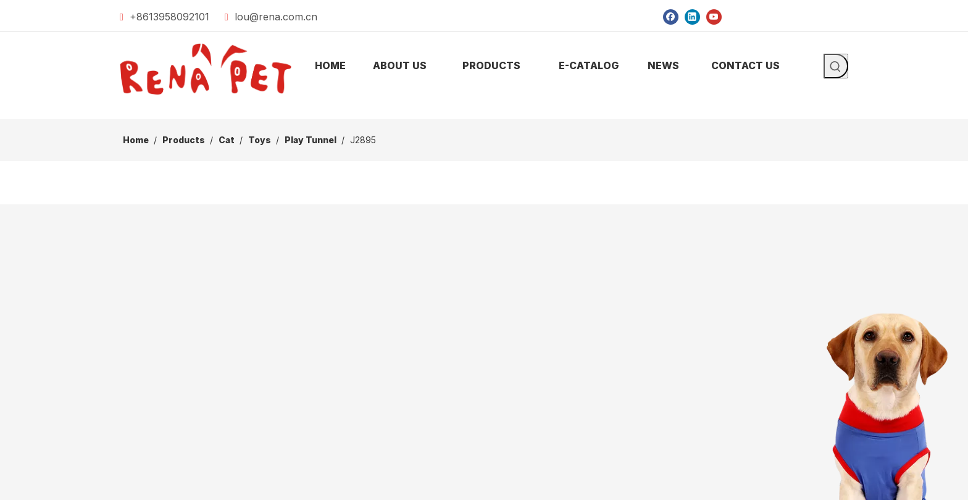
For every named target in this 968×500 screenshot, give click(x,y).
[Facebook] (670, 16)
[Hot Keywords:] (836, 66)
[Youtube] (714, 16)
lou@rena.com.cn (276, 16)
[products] (484, 109)
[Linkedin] (692, 16)
